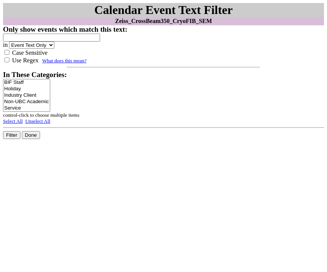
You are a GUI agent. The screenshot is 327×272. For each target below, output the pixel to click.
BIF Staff (26, 82)
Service (26, 108)
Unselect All (37, 121)
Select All (13, 121)
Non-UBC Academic (26, 102)
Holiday (26, 89)
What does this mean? (64, 60)
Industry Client (26, 95)
